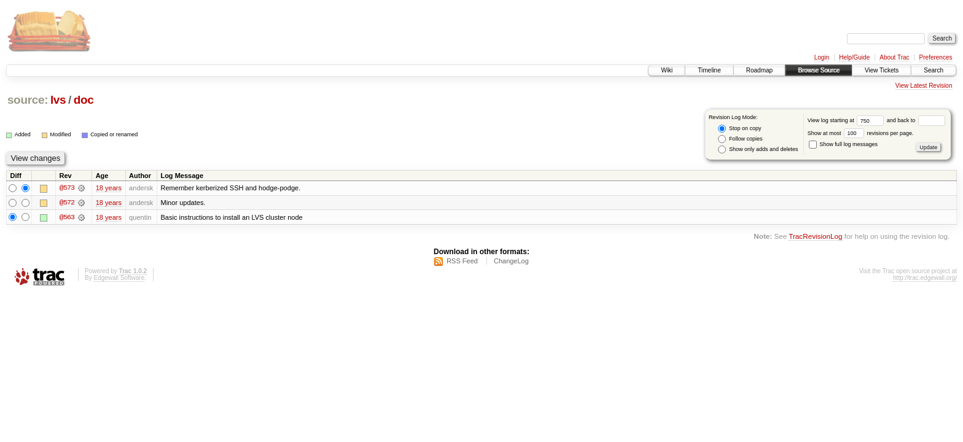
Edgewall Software (118, 277)
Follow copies (740, 139)
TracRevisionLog (815, 237)
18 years (109, 188)
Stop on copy (739, 129)
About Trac (894, 57)
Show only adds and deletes (758, 149)
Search (933, 70)
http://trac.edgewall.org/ (925, 277)
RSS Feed (462, 261)
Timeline (709, 70)
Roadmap (759, 70)
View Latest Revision (924, 85)
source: (27, 99)
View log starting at (847, 120)
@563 (67, 217)
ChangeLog (511, 261)
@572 (67, 202)
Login (821, 57)
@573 (67, 188)
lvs (58, 99)
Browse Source (819, 70)
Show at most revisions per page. (861, 133)
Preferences (936, 57)
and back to (916, 120)
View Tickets (882, 70)
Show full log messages (843, 144)
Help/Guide (854, 57)
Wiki (667, 70)
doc (84, 99)
